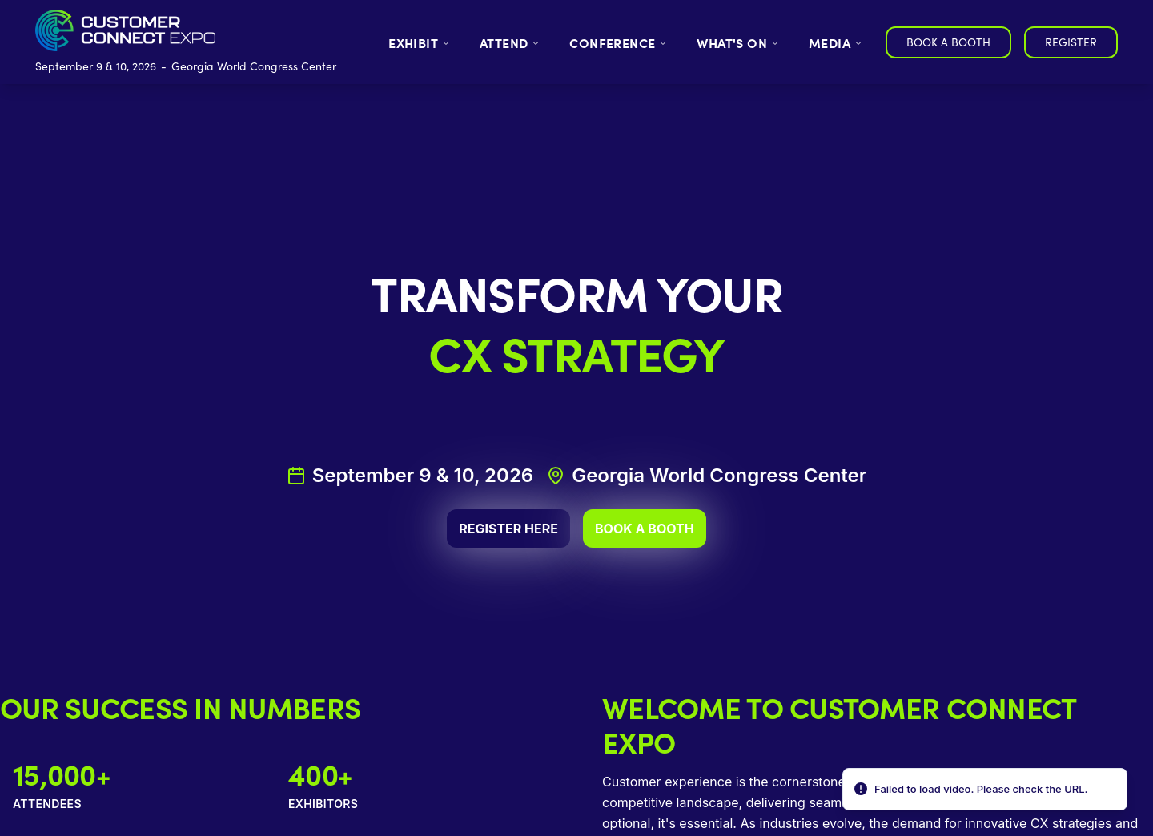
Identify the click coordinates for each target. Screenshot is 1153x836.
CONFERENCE (618, 42)
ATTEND (510, 42)
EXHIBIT (419, 42)
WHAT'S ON (738, 42)
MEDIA (836, 42)
